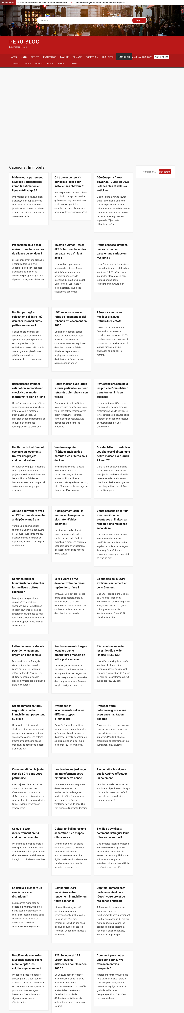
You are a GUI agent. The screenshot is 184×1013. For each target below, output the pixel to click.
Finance (77, 57)
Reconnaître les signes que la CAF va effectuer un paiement (112, 683)
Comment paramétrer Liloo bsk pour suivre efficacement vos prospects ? (110, 871)
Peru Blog (24, 42)
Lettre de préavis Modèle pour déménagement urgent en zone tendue (28, 559)
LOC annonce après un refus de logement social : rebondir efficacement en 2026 (71, 228)
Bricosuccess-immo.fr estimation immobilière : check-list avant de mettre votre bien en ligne (28, 299)
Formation (92, 57)
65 (72, 993)
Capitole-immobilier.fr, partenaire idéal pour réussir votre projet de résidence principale (111, 803)
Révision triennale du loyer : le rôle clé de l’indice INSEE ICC (110, 559)
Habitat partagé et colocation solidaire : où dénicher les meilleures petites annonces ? (27, 228)
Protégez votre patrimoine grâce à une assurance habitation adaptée (111, 621)
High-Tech (108, 57)
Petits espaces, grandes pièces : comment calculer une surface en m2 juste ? (112, 160)
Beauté (35, 57)
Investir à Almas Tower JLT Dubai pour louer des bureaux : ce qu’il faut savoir (70, 160)
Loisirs (27, 63)
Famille (64, 57)
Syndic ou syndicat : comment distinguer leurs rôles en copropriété (113, 742)
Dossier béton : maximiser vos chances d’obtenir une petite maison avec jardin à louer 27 (113, 363)
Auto (24, 57)
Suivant (81, 993)
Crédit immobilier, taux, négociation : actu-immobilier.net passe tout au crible (28, 621)
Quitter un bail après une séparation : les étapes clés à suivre (70, 742)
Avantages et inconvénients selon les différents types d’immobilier (69, 621)
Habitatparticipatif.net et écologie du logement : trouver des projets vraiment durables (28, 363)
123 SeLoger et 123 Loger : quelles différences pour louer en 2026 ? (70, 871)
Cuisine (73, 63)
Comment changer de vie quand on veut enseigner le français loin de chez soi (117, 2)
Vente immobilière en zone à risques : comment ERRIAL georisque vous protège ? (113, 942)
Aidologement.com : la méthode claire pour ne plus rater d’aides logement (69, 426)
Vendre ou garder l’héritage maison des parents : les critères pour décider (70, 363)
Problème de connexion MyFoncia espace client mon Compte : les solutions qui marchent (27, 871)
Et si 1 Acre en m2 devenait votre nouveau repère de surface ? (69, 492)
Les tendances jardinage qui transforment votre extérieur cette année (70, 683)
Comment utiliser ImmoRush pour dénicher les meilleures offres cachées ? (28, 494)
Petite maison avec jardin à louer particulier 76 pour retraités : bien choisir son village (71, 299)
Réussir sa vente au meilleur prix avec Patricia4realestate (109, 226)
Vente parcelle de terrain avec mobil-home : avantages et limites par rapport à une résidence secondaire (112, 429)
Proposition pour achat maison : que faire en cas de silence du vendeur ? (28, 158)
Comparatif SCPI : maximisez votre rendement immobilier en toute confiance (70, 803)
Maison (39, 63)
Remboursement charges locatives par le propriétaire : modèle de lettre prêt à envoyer (70, 562)
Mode (50, 63)
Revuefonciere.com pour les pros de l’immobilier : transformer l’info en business (112, 299)
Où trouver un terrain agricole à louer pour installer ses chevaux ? (69, 91)
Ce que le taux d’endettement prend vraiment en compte (25, 742)
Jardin (15, 63)
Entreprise (49, 57)
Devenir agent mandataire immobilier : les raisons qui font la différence (28, 940)
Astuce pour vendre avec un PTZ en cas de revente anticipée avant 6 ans (28, 424)
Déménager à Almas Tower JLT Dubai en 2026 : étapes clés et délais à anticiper (113, 93)
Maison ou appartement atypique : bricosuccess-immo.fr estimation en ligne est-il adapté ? (27, 93)
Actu (14, 57)
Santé (61, 63)
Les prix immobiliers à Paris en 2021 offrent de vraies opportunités (70, 940)
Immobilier (124, 57)
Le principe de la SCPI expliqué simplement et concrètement (112, 492)
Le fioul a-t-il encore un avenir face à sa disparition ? (27, 801)
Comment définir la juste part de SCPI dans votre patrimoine (28, 683)
